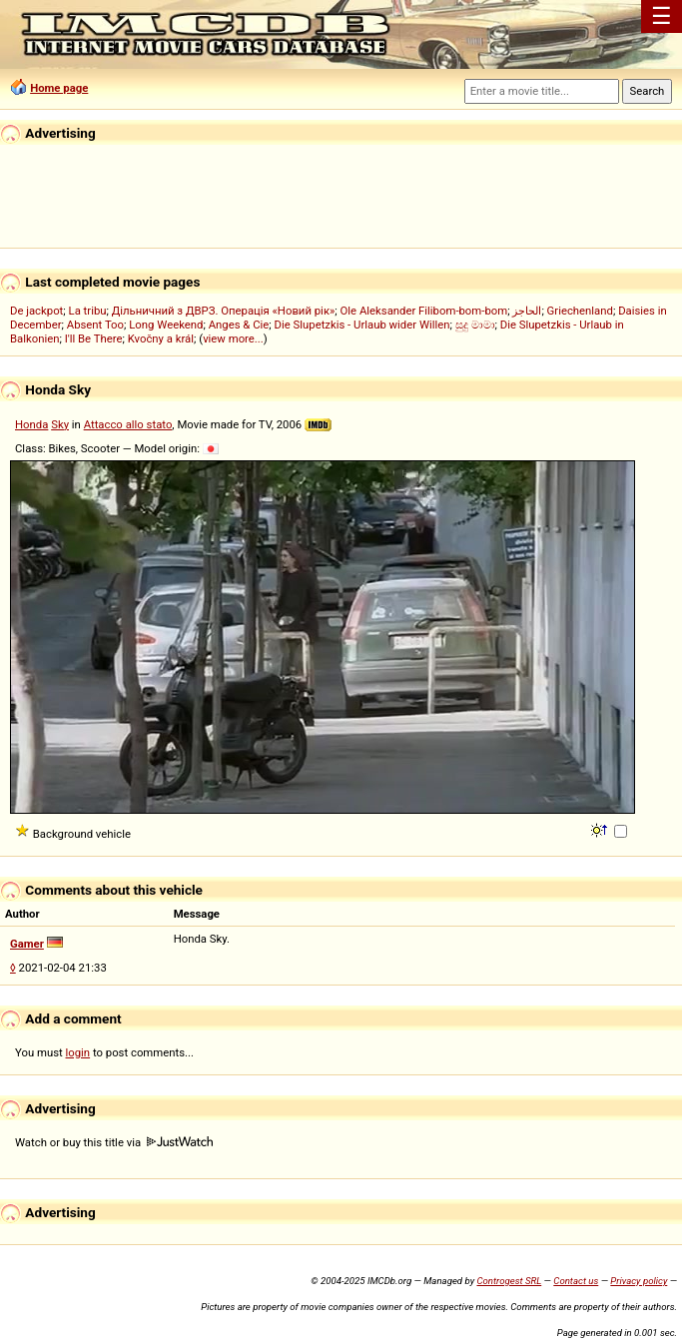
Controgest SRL (508, 1280)
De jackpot (36, 311)
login (78, 1052)
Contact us (575, 1280)
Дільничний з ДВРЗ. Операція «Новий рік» (224, 311)
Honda (31, 424)
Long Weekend (166, 325)
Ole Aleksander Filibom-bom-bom (424, 311)
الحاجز (526, 311)
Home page (59, 88)
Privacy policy (638, 1280)
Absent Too (95, 325)
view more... (233, 338)
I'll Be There (94, 338)
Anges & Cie (239, 325)
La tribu (88, 311)
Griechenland (580, 311)
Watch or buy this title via (114, 1142)
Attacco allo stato (128, 424)
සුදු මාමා (475, 325)
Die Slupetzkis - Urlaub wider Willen (362, 325)
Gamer (27, 944)
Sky (60, 424)
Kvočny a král (161, 338)
